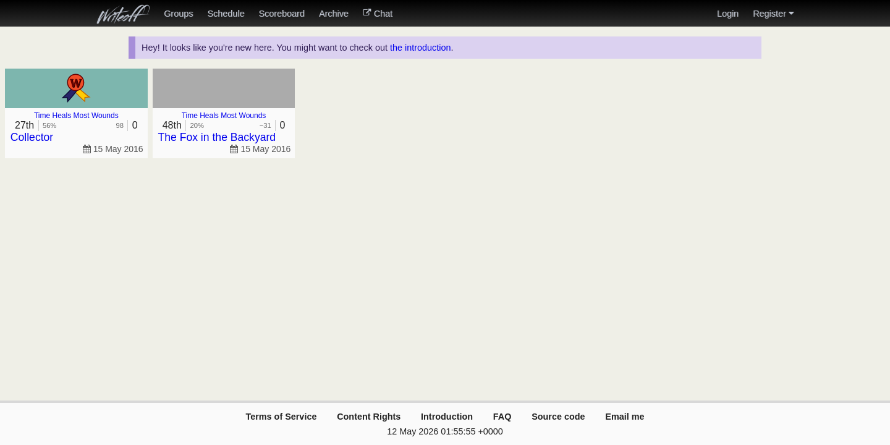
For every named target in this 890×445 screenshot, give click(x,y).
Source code (558, 417)
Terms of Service (280, 417)
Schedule (225, 14)
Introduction (447, 417)
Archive (334, 14)
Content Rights (368, 417)
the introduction (420, 48)
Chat (377, 14)
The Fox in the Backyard (217, 137)
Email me (624, 417)
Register (773, 14)
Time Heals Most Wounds (76, 115)
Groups (178, 14)
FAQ (502, 417)
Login (728, 14)
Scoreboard (281, 14)
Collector (32, 137)
